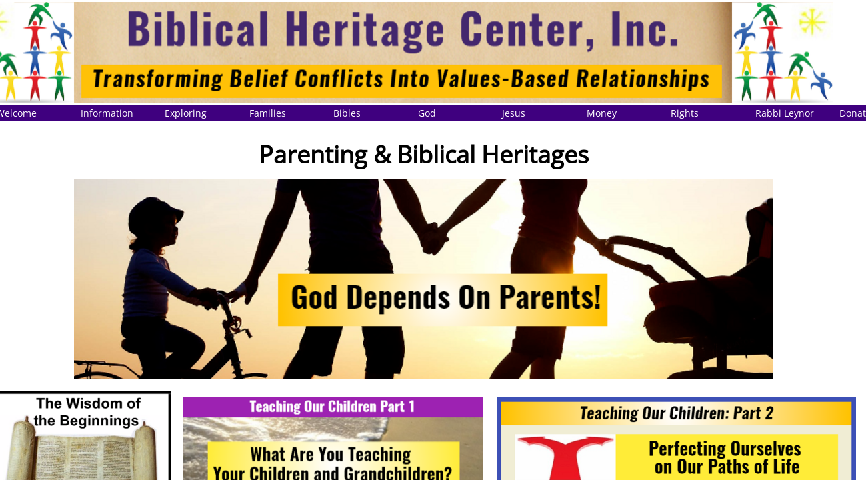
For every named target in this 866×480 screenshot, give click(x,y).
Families (267, 113)
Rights (685, 113)
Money (602, 113)
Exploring (186, 113)
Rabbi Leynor (784, 113)
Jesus (513, 113)
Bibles (347, 113)
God (427, 113)
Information (107, 113)
